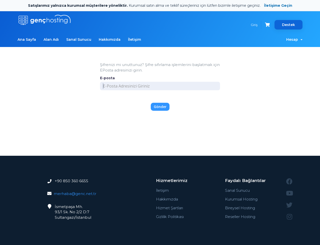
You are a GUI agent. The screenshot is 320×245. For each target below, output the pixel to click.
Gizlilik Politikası (170, 216)
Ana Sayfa (27, 39)
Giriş (254, 25)
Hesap (294, 39)
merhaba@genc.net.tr (75, 193)
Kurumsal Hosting (241, 199)
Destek (288, 24)
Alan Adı (51, 39)
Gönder (160, 106)
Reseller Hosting (240, 216)
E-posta (107, 78)
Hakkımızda (109, 39)
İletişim (134, 39)
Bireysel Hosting (240, 208)
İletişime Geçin (278, 5)
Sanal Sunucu (78, 39)
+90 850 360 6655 (71, 180)
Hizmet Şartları (169, 208)
